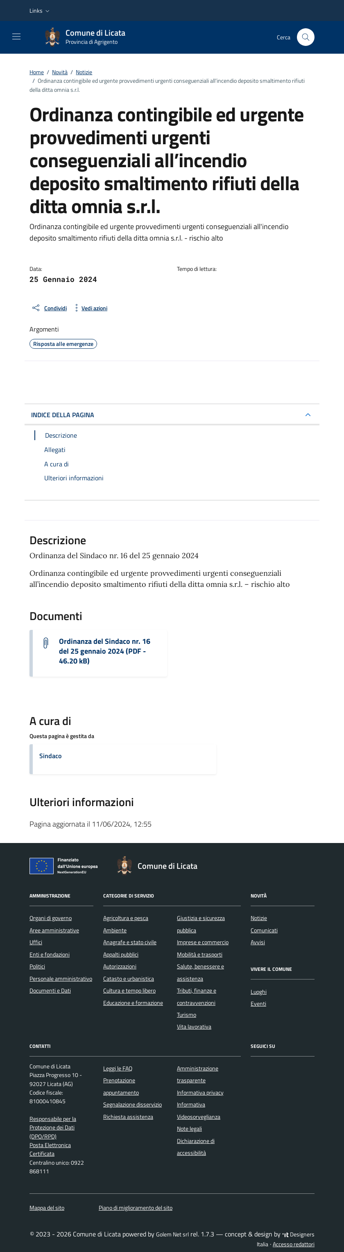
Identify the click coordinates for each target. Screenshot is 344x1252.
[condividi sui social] (48, 307)
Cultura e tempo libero (129, 990)
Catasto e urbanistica (128, 978)
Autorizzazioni (119, 966)
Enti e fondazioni (49, 954)
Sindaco (50, 756)
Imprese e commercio (203, 942)
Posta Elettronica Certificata (50, 1149)
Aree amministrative (54, 930)
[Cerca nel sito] (306, 37)
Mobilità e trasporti (199, 954)
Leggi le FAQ (117, 1068)
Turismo (186, 1014)
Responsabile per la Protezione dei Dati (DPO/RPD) (52, 1127)
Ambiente (115, 930)
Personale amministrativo (60, 978)
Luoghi (259, 991)
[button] (40, 10)
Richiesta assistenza (128, 1116)
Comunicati (264, 930)
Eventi (258, 1003)
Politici (37, 966)
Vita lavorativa (194, 1026)
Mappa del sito (46, 1207)
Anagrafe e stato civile (129, 942)
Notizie (259, 918)
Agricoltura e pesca (125, 918)
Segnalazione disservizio (132, 1104)
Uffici (35, 942)
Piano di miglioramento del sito (135, 1207)
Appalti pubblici (120, 954)
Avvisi (258, 942)
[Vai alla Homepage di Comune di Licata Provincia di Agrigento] (89, 37)
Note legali (189, 1128)
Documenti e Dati (50, 990)
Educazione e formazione (133, 1002)
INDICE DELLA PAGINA (62, 415)
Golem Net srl (172, 1234)
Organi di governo (50, 918)
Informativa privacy (200, 1092)
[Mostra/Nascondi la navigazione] (16, 36)
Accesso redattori (294, 1244)
